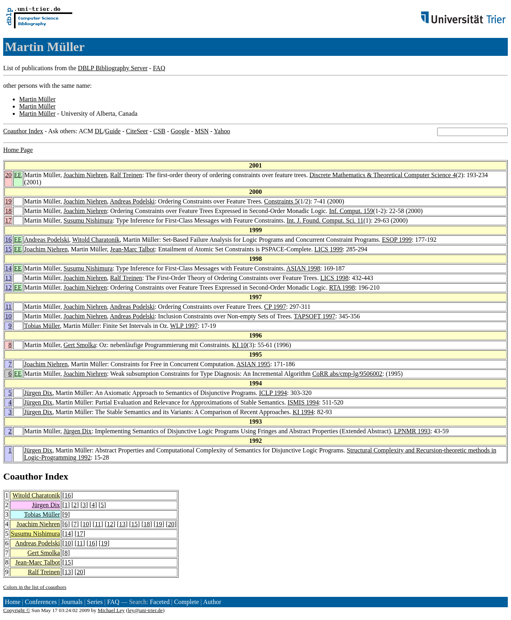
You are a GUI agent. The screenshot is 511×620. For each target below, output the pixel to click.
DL (99, 131)
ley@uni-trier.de (145, 610)
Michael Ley (111, 610)
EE (18, 175)
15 (8, 249)
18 (8, 210)
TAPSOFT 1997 (314, 316)
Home (12, 601)
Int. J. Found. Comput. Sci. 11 (325, 220)
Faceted (160, 601)
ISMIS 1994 (303, 402)
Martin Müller (37, 99)
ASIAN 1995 (253, 364)
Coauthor (22, 476)
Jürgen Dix (38, 392)
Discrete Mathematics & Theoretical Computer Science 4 (382, 175)
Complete (186, 601)
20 (8, 175)
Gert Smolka (79, 345)
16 (8, 239)
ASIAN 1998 (303, 268)
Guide (113, 131)
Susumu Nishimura (88, 220)
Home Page (18, 149)
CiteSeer (137, 131)
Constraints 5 (281, 201)
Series (95, 601)
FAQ (159, 68)
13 (8, 277)
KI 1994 (303, 412)
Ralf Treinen (126, 175)
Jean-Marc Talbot (132, 249)
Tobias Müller (42, 325)
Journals (71, 601)
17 (8, 220)
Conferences (41, 601)
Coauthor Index (23, 131)
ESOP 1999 (397, 239)
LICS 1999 (329, 249)
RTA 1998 (342, 287)
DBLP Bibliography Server (113, 68)
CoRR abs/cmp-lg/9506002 (347, 373)
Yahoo (222, 131)
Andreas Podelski (132, 201)
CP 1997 (275, 306)
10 (8, 316)
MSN (202, 131)
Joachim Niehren (85, 175)
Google (180, 131)
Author (212, 601)
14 (8, 268)
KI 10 (239, 345)
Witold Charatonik (96, 239)
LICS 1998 (334, 277)
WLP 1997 (184, 325)
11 (9, 306)
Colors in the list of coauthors (34, 587)
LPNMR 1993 (412, 431)
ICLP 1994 (273, 392)
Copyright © (16, 610)
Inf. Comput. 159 (351, 210)
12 (8, 287)
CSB (159, 131)
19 (8, 201)
